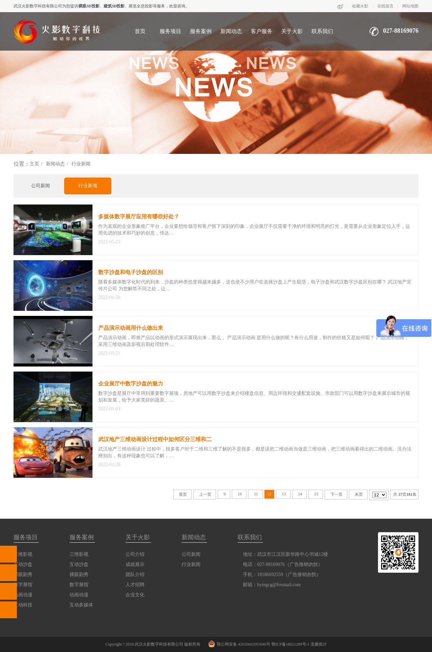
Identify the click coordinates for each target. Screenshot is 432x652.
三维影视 (79, 554)
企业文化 (135, 594)
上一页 (205, 494)
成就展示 (135, 564)
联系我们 (322, 31)
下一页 (336, 494)
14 (300, 494)
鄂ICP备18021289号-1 (290, 644)
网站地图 (410, 6)
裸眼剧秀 (79, 574)
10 (240, 494)
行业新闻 (81, 163)
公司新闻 (40, 185)
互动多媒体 (81, 604)
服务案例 (201, 31)
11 (256, 494)
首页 (140, 31)
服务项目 (170, 31)
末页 (359, 494)
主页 (34, 163)
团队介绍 (135, 574)
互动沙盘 (79, 564)
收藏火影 (360, 6)
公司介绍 (135, 554)
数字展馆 (79, 584)
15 (316, 494)
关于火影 (292, 31)
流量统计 (318, 644)
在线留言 (385, 6)
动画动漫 (79, 594)
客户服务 (261, 31)
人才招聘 (135, 584)
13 (284, 494)
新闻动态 (231, 31)
